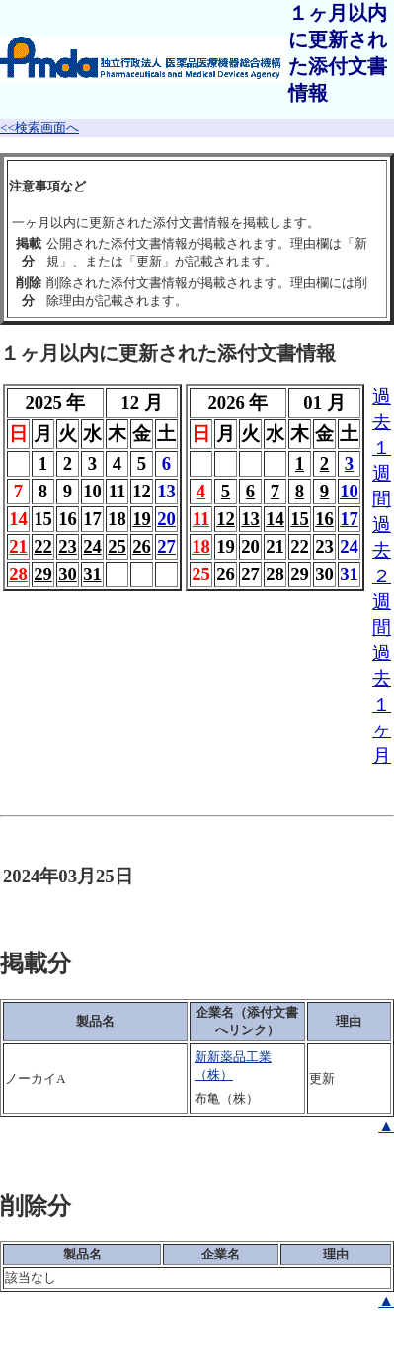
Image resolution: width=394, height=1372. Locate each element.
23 (67, 546)
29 (43, 574)
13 (250, 518)
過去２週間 (381, 576)
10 (349, 491)
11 (201, 518)
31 (92, 574)
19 (141, 518)
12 (225, 518)
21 (18, 546)
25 (117, 546)
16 (324, 518)
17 (349, 518)
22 (43, 546)
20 (166, 518)
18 (201, 546)
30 (67, 574)
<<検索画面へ (39, 127)
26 (141, 546)
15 (299, 518)
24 (92, 546)
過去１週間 (381, 447)
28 (18, 574)
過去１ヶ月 (381, 704)
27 (166, 546)
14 (275, 518)
